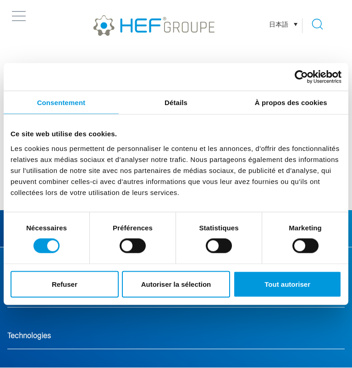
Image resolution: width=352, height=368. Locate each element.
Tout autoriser (287, 284)
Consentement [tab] (61, 102)
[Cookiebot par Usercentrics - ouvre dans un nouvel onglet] (301, 77)
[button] (19, 16)
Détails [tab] (176, 102)
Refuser (64, 284)
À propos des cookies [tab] (291, 102)
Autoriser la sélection (176, 284)
